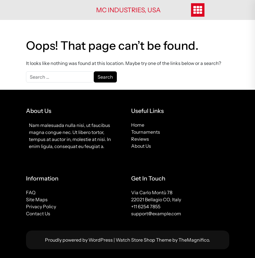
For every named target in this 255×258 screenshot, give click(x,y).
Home (137, 125)
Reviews (140, 139)
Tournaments (145, 132)
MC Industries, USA (128, 10)
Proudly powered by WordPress (79, 240)
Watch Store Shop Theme (144, 240)
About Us (141, 146)
